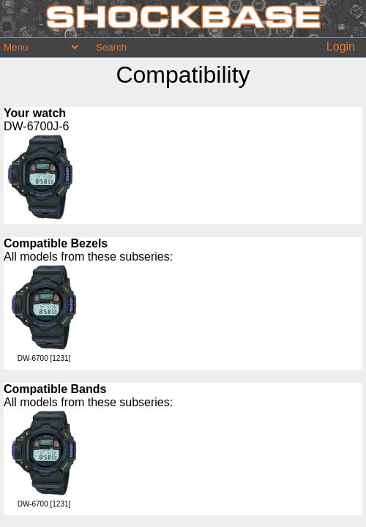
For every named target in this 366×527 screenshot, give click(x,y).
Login (340, 46)
